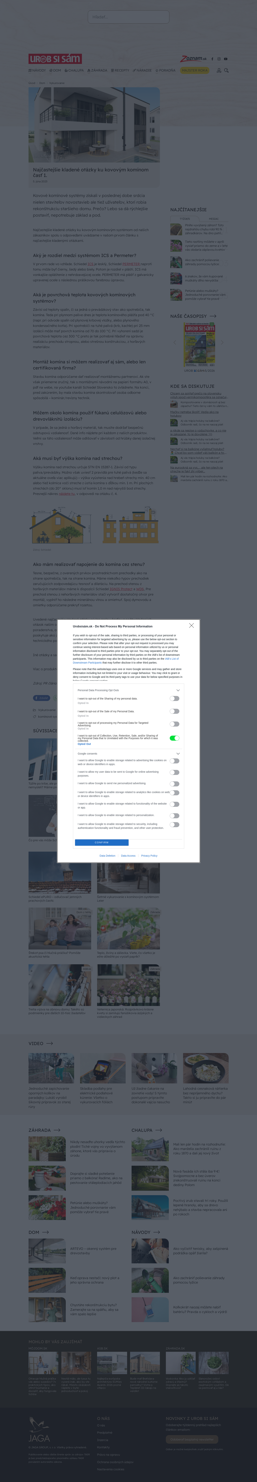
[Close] (192, 626)
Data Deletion (107, 855)
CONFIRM (102, 842)
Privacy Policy (149, 855)
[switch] (174, 698)
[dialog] (128, 741)
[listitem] (128, 690)
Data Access (128, 855)
